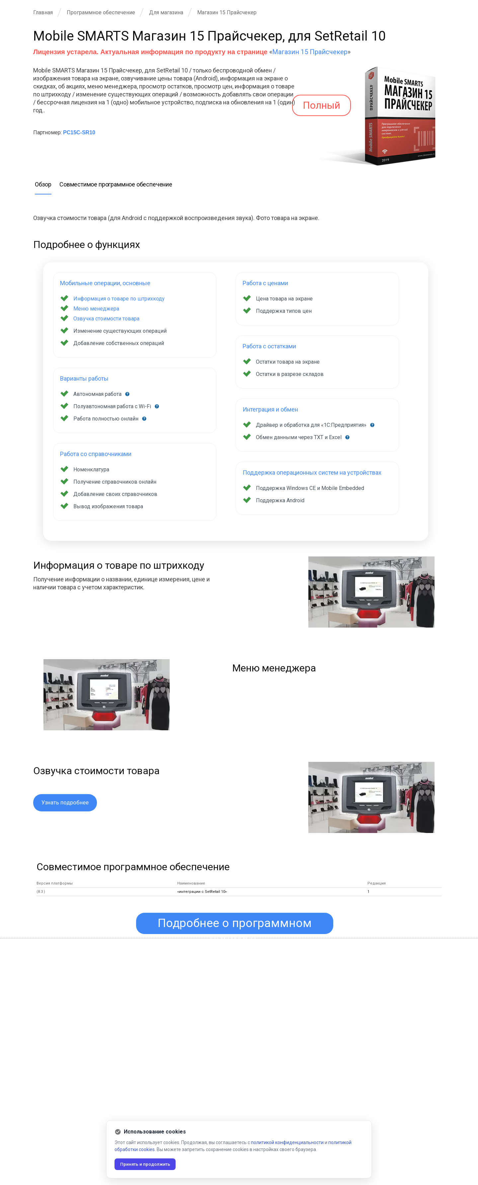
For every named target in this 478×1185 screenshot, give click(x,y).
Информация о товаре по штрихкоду (119, 299)
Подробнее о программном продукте (236, 926)
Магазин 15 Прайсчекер (310, 52)
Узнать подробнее (66, 802)
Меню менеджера (96, 308)
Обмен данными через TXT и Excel (299, 437)
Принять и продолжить (147, 1164)
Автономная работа (98, 394)
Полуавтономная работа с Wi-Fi (112, 406)
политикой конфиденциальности (287, 1142)
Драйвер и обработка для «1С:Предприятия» (312, 425)
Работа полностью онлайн (106, 418)
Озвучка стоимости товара (106, 318)
